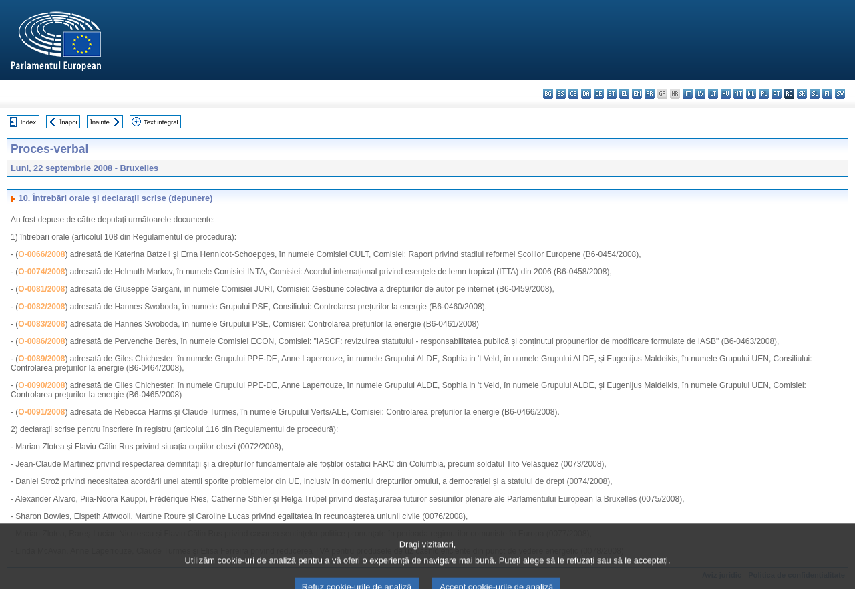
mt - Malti (738, 94)
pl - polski (764, 94)
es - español (561, 94)
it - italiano (688, 94)
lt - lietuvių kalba (713, 94)
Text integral (161, 122)
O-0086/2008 (41, 341)
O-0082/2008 (41, 306)
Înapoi (68, 122)
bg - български (548, 94)
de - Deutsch (599, 94)
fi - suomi (827, 94)
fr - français (650, 94)
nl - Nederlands (751, 94)
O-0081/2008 (41, 289)
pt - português (777, 94)
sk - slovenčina (802, 94)
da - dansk (586, 94)
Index (28, 122)
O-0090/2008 (41, 385)
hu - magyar (726, 94)
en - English (637, 94)
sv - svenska (840, 94)
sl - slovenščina (815, 94)
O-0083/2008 (41, 324)
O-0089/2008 (41, 358)
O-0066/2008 (41, 254)
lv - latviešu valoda (700, 94)
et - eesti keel (612, 94)
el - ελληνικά (624, 94)
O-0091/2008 (41, 412)
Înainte (100, 122)
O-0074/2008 (41, 271)
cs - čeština (573, 94)
